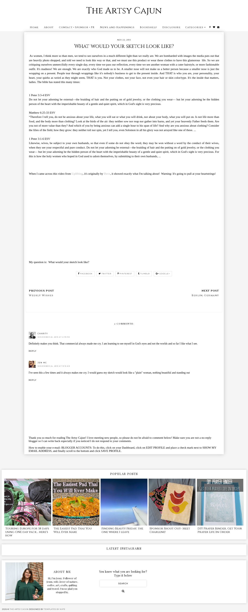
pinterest (124, 274)
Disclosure (171, 27)
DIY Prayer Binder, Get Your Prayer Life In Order (220, 530)
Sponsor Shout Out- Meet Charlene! (170, 530)
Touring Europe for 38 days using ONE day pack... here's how (27, 532)
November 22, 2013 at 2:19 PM (54, 337)
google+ (163, 274)
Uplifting (77, 173)
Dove (107, 173)
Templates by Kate (54, 609)
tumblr (144, 274)
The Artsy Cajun (124, 11)
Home (34, 27)
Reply (32, 351)
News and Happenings (117, 27)
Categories (194, 27)
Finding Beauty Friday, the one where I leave (122, 530)
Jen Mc (42, 363)
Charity (43, 333)
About (48, 27)
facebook (85, 274)
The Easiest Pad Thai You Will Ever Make (72, 530)
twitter (105, 274)
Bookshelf (148, 27)
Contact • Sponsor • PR (77, 27)
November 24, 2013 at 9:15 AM (54, 366)
